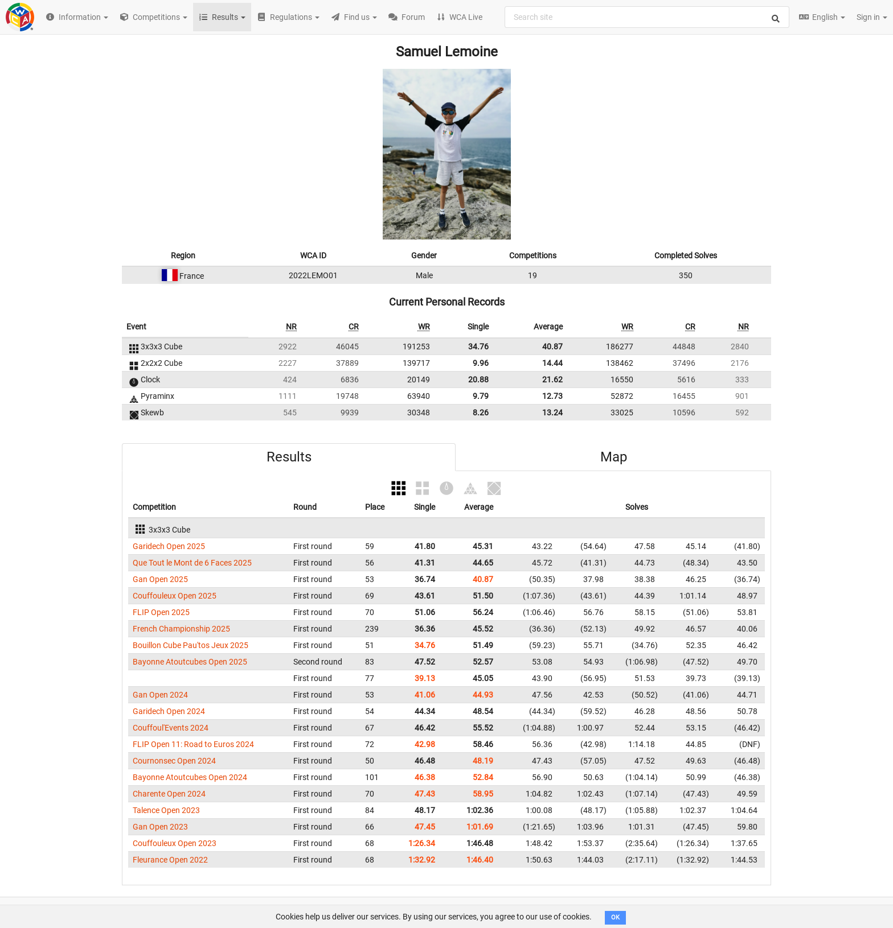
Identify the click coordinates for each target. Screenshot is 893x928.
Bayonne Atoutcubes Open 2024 (190, 777)
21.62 (552, 379)
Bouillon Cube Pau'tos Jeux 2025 (190, 645)
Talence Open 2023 (166, 810)
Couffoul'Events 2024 (170, 727)
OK (615, 917)
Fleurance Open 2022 (170, 859)
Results (289, 457)
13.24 (552, 412)
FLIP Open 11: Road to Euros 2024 (193, 744)
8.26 (481, 412)
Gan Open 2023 (160, 826)
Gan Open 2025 (160, 579)
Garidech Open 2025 (169, 546)
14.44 (552, 363)
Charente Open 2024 (169, 793)
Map (613, 457)
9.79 (481, 396)
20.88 (478, 379)
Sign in (872, 17)
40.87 (552, 346)
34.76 (478, 346)
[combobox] (647, 17)
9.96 (481, 363)
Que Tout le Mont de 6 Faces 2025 (192, 562)
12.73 (552, 396)
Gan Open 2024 (160, 694)
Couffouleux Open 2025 (174, 595)
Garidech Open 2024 (169, 711)
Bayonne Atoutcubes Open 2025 (190, 661)
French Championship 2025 (181, 628)
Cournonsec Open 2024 (174, 760)
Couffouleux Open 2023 (174, 843)
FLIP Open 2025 (161, 612)
